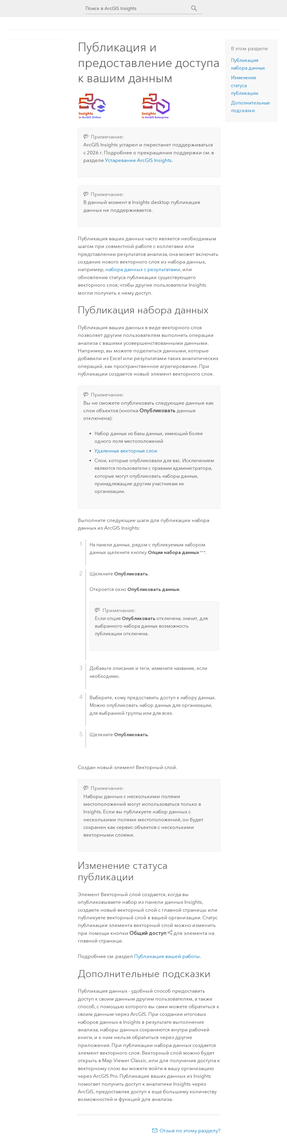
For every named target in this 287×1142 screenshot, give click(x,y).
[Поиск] (194, 8)
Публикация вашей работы (167, 956)
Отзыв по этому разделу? (190, 1130)
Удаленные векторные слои (125, 451)
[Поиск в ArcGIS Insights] (138, 8)
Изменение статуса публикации (244, 85)
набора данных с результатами (142, 269)
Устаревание (138, 160)
